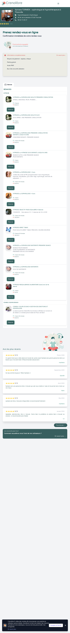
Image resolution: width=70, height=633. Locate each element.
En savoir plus (61, 55)
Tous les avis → (60, 425)
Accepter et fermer (55, 625)
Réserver (10, 109)
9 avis (11, 23)
